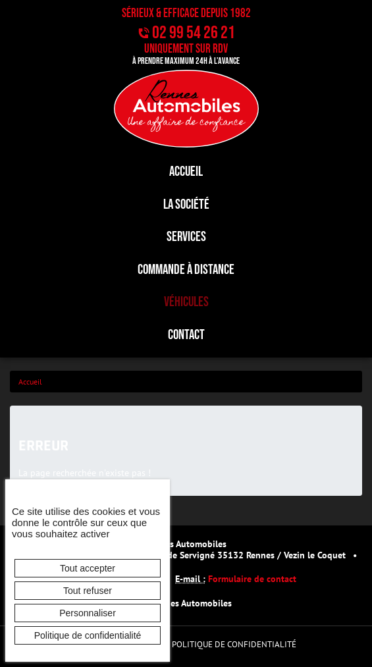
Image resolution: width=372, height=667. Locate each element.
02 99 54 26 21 (193, 32)
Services (186, 236)
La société (186, 204)
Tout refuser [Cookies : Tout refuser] (87, 590)
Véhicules (186, 302)
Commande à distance (186, 269)
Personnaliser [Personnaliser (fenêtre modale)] (87, 613)
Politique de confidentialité (234, 644)
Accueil (186, 171)
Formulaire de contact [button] (252, 578)
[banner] (186, 108)
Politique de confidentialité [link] (88, 635)
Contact (186, 335)
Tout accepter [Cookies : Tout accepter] (87, 568)
